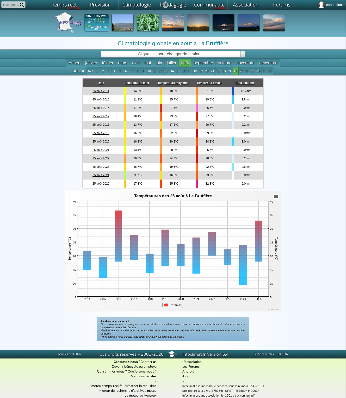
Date (101, 83)
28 (252, 71)
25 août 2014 (101, 91)
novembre (245, 63)
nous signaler (125, 337)
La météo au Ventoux (141, 395)
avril (136, 63)
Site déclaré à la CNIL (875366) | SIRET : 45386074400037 (221, 391)
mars (122, 63)
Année (74, 63)
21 (212, 71)
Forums (281, 5)
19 (201, 71)
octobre (225, 63)
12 (160, 71)
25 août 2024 (101, 175)
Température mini (137, 83)
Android (188, 371)
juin (159, 63)
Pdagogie (173, 4)
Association (246, 5)
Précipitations (244, 83)
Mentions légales (143, 376)
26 (241, 71)
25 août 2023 (101, 166)
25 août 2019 (101, 133)
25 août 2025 (101, 183)
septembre (203, 63)
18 (195, 71)
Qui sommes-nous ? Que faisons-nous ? (126, 371)
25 (235, 71)
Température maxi (209, 83)
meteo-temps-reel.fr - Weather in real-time (123, 386)
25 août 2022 (101, 158)
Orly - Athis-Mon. (96, 15)
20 (206, 71)
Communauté (209, 6)
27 (247, 71)
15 (177, 71)
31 (270, 71)
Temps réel (66, 6)
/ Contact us (134, 362)
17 (189, 71)
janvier (91, 63)
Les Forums (191, 366)
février (107, 63)
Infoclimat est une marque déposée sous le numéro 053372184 (223, 386)
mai (147, 63)
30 (264, 71)
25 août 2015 (101, 99)
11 (154, 71)
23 (224, 71)
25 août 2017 (101, 116)
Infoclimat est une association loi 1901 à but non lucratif (218, 396)
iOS (185, 376)
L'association (192, 362)
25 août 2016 (101, 108)
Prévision (100, 5)
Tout (90, 71)
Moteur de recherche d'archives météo (127, 390)
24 (229, 71)
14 (172, 71)
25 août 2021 (101, 150)
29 (258, 71)
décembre (268, 63)
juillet (171, 63)
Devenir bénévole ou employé (134, 366)
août (185, 63)
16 (183, 71)
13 (166, 71)
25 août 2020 (101, 141)
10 (149, 71)
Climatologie (137, 5)
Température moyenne (173, 83)
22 (218, 71)
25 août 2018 (101, 124)
